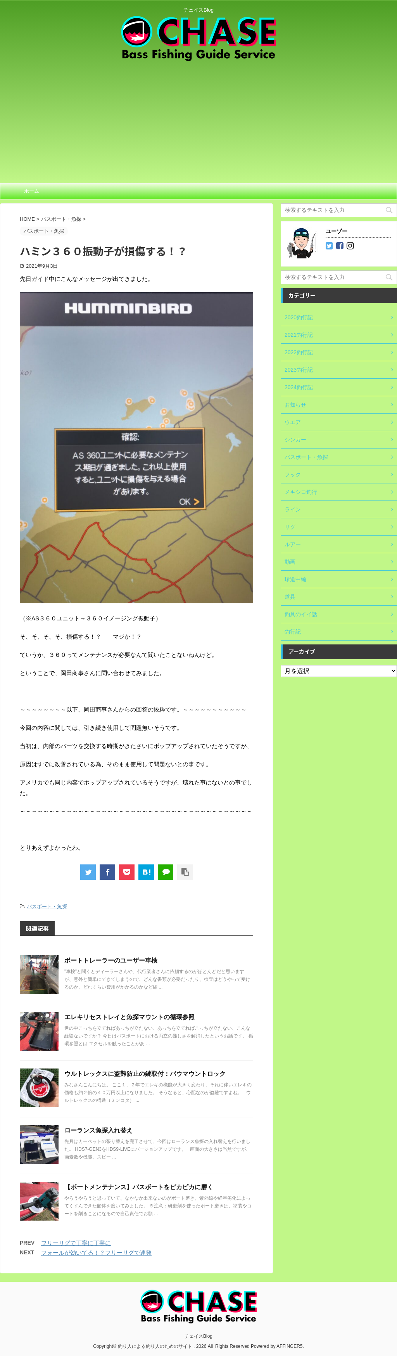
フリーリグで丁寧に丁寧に (76, 1243)
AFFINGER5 (289, 1345)
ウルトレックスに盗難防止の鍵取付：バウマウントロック (145, 1073)
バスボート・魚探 (47, 906)
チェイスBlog (198, 1335)
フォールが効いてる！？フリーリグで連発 (96, 1252)
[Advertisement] (198, 119)
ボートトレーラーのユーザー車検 (110, 960)
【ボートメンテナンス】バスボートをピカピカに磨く (138, 1187)
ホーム (31, 191)
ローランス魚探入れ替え (98, 1130)
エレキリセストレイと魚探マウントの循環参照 (129, 1017)
